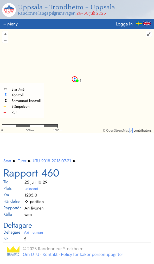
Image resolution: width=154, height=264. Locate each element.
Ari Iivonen (33, 232)
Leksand (31, 189)
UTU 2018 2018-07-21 (52, 161)
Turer (22, 161)
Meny (10, 24)
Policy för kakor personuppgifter (92, 254)
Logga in (124, 24)
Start (7, 161)
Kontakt (49, 254)
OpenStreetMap (117, 130)
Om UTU (31, 254)
